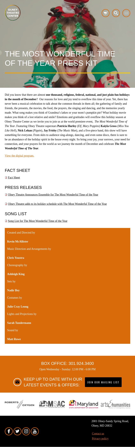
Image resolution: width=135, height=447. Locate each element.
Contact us (98, 433)
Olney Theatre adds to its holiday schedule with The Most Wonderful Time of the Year (57, 203)
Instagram (26, 431)
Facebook (9, 431)
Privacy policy (100, 438)
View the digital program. (19, 155)
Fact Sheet (14, 177)
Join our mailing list (103, 382)
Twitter (17, 431)
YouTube (35, 431)
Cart (106, 13)
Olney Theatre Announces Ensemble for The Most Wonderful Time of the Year (53, 194)
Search (116, 13)
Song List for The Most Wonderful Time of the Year (37, 221)
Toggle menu (126, 13)
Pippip (13, 13)
